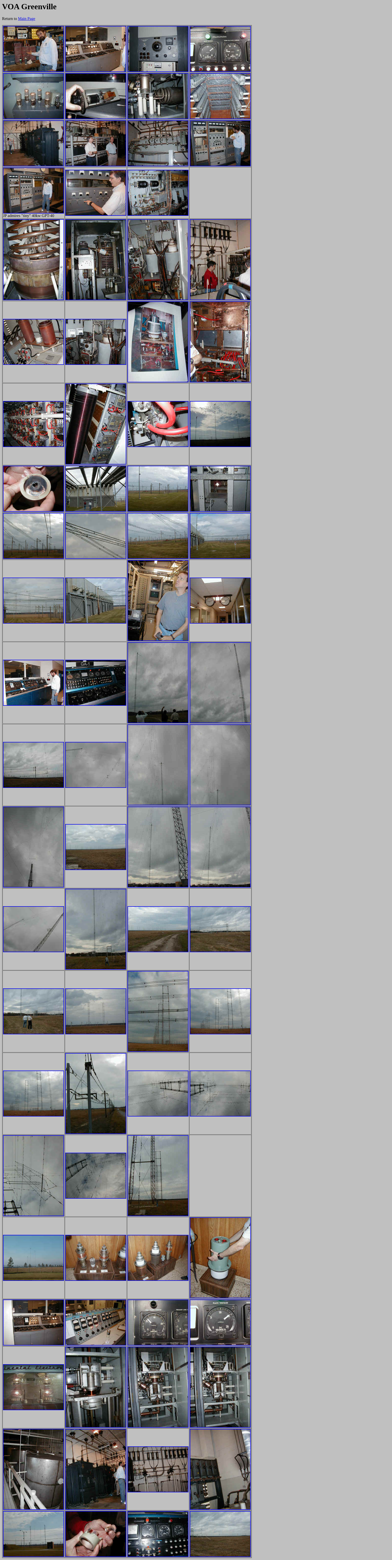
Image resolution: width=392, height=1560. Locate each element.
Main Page (26, 18)
